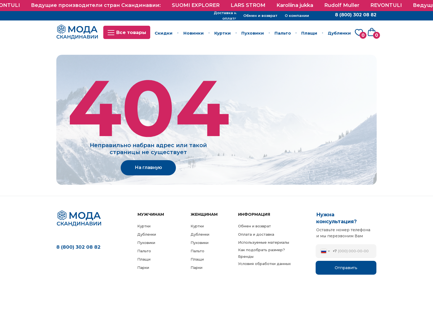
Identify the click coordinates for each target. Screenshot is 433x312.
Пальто (197, 251)
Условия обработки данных (264, 263)
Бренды (246, 256)
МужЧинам (151, 214)
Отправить (346, 267)
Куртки (197, 226)
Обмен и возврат (254, 226)
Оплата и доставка (256, 234)
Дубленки (200, 234)
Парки (196, 267)
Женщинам (204, 214)
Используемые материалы (263, 242)
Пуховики (199, 242)
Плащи (197, 259)
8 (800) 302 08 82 (78, 247)
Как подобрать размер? (261, 250)
